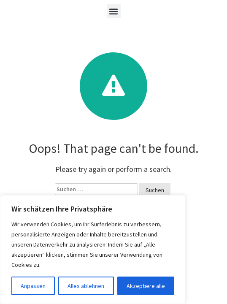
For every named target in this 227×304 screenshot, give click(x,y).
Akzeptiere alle (146, 286)
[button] (114, 11)
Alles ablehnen (86, 286)
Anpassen (33, 286)
